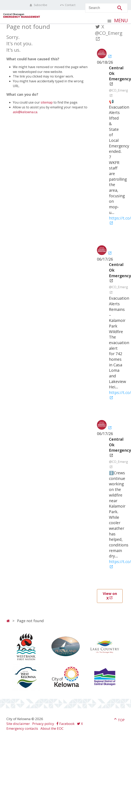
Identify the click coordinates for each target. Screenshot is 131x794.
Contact (68, 5)
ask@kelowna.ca (25, 112)
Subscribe (38, 5)
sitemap (47, 102)
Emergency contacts (22, 728)
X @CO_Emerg (108, 32)
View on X (110, 596)
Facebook (65, 723)
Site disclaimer (18, 723)
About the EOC (51, 728)
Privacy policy (43, 723)
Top (119, 719)
